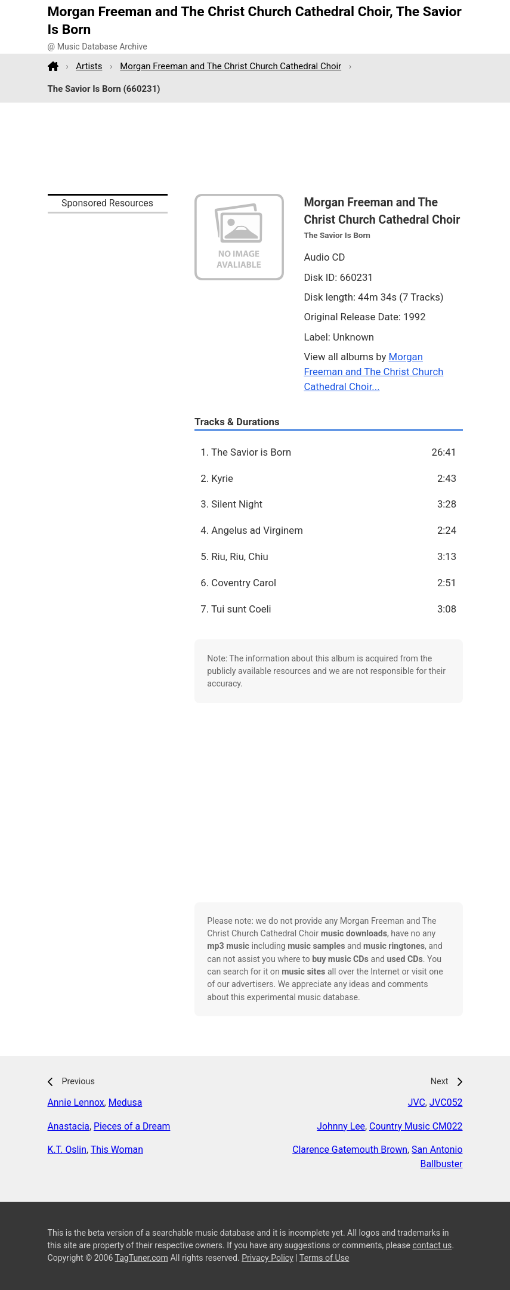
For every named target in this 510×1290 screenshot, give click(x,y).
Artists (89, 66)
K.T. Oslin (67, 1149)
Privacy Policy (267, 1258)
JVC (416, 1102)
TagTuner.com (141, 1258)
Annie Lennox (76, 1102)
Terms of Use (324, 1258)
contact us (432, 1245)
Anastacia (68, 1126)
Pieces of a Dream (132, 1126)
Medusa (126, 1102)
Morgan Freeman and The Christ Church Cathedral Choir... (373, 371)
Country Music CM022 (415, 1126)
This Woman (117, 1149)
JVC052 (446, 1102)
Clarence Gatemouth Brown (349, 1149)
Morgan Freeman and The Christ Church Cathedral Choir (230, 66)
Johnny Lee (341, 1126)
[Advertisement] (255, 148)
